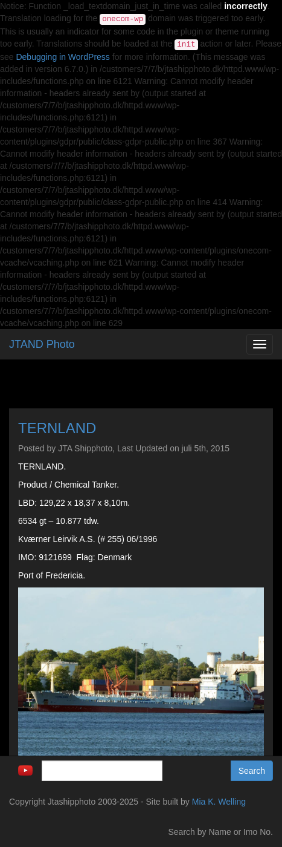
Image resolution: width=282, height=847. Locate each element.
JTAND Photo (42, 344)
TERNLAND (57, 428)
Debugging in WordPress (62, 57)
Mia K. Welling (219, 801)
